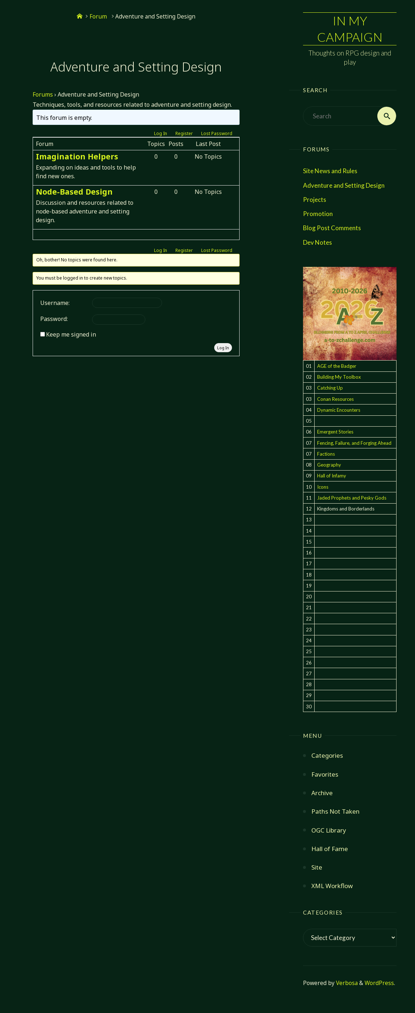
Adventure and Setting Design (344, 185)
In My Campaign (349, 28)
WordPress (379, 983)
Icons (322, 487)
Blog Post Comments (332, 228)
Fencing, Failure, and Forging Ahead (354, 443)
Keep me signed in (71, 334)
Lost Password (216, 133)
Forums (43, 94)
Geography (329, 465)
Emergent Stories (335, 432)
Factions (326, 454)
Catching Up (330, 388)
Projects (314, 199)
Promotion (318, 213)
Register (184, 133)
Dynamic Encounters (338, 410)
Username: (55, 303)
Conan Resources (335, 399)
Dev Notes (317, 242)
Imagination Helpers (77, 156)
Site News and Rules (330, 171)
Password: (54, 319)
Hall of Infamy (331, 476)
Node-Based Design (74, 191)
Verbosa (346, 983)
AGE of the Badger (336, 366)
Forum (98, 16)
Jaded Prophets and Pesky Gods (351, 498)
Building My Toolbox (339, 377)
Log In (160, 133)
